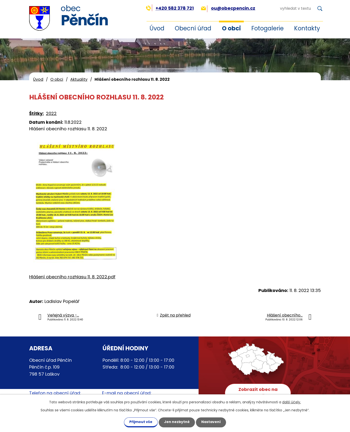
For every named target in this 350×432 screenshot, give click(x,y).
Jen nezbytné (177, 421)
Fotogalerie (267, 28)
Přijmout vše (140, 421)
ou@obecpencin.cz (228, 8)
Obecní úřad (193, 28)
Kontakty (307, 28)
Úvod (156, 28)
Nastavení (211, 421)
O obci (231, 28)
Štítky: (36, 113)
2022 (51, 113)
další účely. (291, 402)
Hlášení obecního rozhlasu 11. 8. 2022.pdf (72, 277)
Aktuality (79, 79)
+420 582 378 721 (170, 8)
